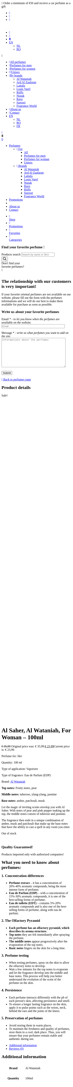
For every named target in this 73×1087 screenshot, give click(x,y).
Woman (42, 870)
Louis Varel (23, 89)
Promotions (16, 199)
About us (15, 109)
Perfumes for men (20, 65)
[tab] (40, 763)
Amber (38, 863)
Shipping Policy (18, 1005)
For (20, 149)
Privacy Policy (18, 999)
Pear (53, 867)
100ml (12, 863)
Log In (36, 924)
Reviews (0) (16, 766)
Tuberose (62, 867)
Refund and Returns (21, 1009)
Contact (14, 112)
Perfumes (14, 145)
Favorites (40, 231)
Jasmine (23, 867)
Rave (20, 99)
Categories (40, 238)
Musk (32, 867)
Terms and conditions (22, 1002)
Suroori (21, 102)
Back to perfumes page (16, 385)
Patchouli (43, 867)
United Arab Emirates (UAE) (19, 870)
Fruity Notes (9, 867)
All (26, 152)
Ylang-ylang (56, 870)
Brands (22, 165)
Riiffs (20, 92)
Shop (40, 218)
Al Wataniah (24, 78)
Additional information (23, 762)
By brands (15, 75)
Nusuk (20, 95)
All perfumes (17, 62)
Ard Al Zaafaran (26, 82)
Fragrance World (27, 105)
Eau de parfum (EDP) (57, 863)
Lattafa (21, 85)
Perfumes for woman (36, 159)
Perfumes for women (22, 68)
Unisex (14, 72)
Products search (11, 254)
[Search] (5, 259)
